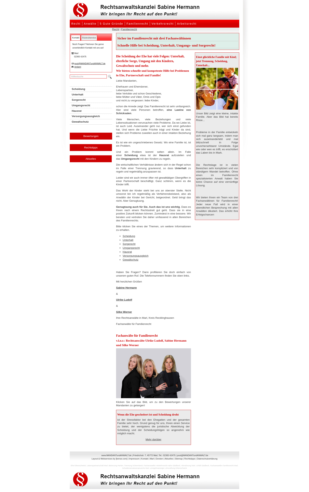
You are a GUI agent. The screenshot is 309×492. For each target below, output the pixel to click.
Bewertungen (91, 136)
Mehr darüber (153, 439)
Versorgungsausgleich (135, 255)
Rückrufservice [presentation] (89, 37)
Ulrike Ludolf (124, 299)
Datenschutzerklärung (207, 459)
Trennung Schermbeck (133, 466)
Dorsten (159, 459)
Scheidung (129, 236)
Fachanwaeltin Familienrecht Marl (224, 466)
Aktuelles (91, 158)
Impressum (134, 459)
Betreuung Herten (116, 466)
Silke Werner (124, 311)
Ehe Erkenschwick (78, 466)
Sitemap (178, 459)
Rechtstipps (91, 147)
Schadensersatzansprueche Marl (135, 468)
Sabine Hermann (126, 287)
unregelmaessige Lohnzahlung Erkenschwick (168, 468)
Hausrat (127, 251)
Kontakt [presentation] (75, 37)
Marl (152, 459)
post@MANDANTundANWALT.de (89, 63)
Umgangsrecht (131, 247)
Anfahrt (77, 67)
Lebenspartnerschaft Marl (97, 466)
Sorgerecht (129, 243)
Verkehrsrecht (163, 23)
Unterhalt (128, 240)
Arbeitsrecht (186, 23)
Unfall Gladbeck (202, 466)
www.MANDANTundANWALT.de (116, 455)
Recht (76, 23)
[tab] (75, 37)
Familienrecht (137, 23)
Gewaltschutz (130, 259)
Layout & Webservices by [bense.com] (109, 459)
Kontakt (144, 459)
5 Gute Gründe (111, 23)
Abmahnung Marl (188, 466)
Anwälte (90, 23)
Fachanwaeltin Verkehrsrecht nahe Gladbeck (162, 466)
